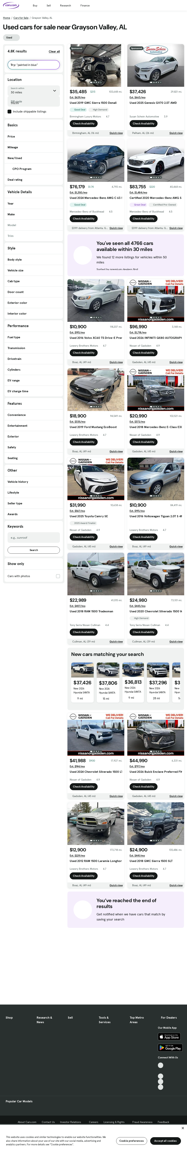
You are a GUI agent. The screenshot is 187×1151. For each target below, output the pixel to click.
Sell (49, 5)
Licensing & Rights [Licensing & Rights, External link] (115, 1122)
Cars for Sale (21, 18)
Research (65, 5)
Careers (93, 1122)
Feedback (163, 1122)
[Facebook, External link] (160, 1071)
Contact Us (48, 1122)
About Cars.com (27, 1122)
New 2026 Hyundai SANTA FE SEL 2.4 (81, 692)
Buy (35, 5)
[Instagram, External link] (160, 1081)
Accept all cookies (165, 1140)
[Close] (183, 1128)
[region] (93, 1137)
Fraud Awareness (142, 1122)
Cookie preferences (131, 1140)
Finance (85, 5)
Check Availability (83, 123)
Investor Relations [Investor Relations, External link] (72, 1122)
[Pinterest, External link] (160, 1087)
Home (6, 18)
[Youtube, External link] (160, 1076)
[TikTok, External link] (160, 1065)
